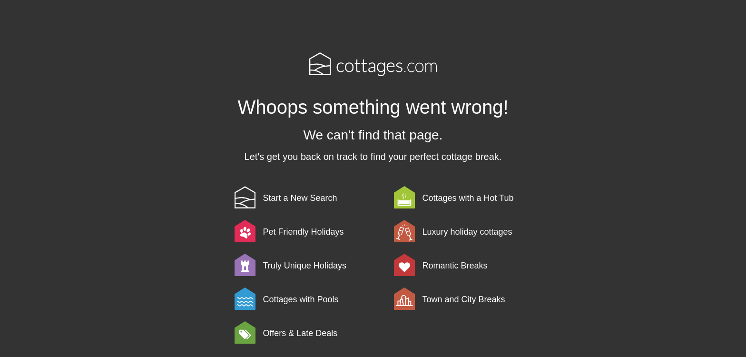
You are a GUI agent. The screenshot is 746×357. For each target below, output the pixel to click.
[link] (313, 197)
